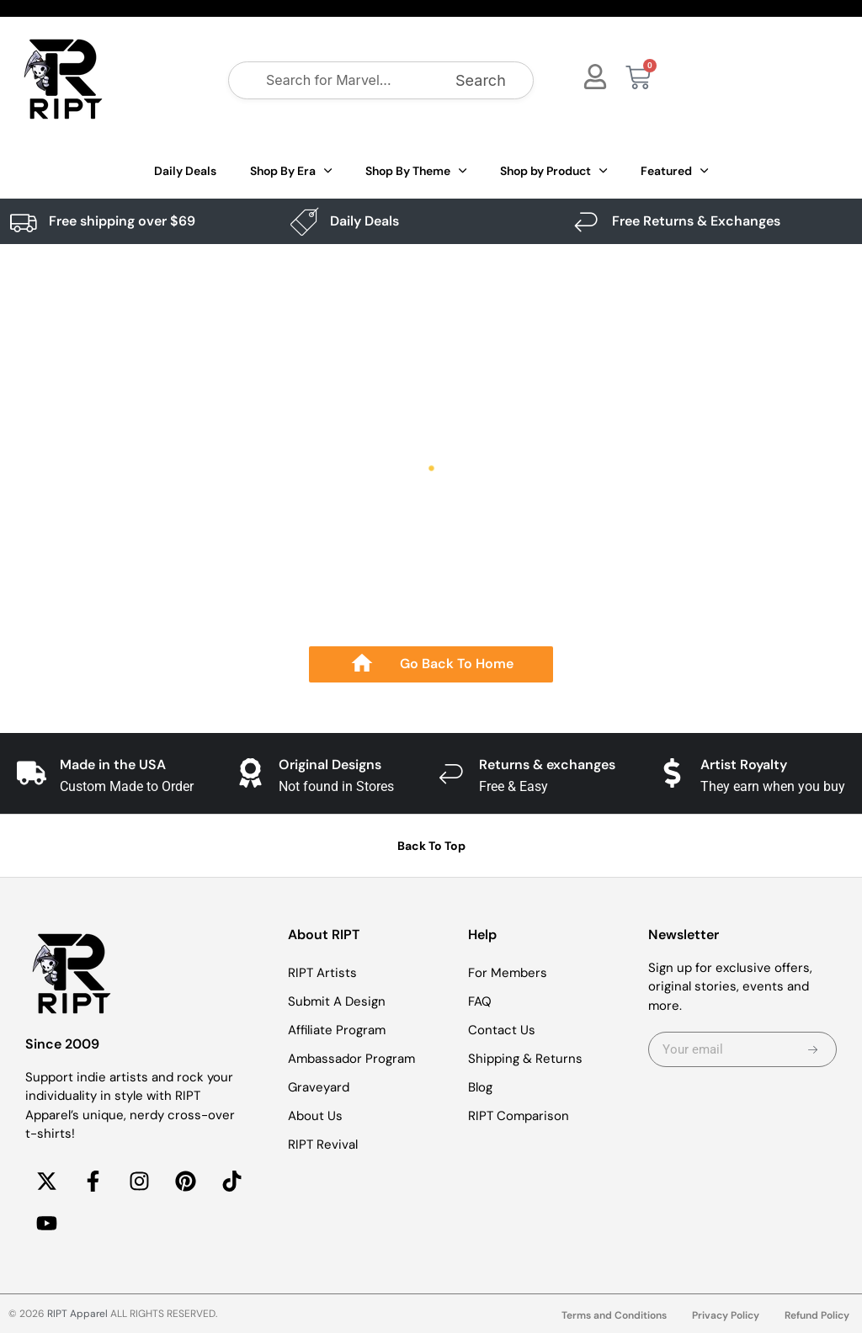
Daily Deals (185, 170)
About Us (315, 1115)
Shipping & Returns (525, 1058)
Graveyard (318, 1087)
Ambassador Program (351, 1058)
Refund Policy (817, 1315)
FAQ (480, 1001)
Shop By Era (291, 171)
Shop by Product (553, 171)
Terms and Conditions (614, 1315)
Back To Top (431, 845)
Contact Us (501, 1030)
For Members (507, 972)
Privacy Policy (725, 1315)
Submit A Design (337, 1001)
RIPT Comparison (518, 1115)
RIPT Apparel (77, 1313)
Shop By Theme (415, 171)
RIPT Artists (322, 972)
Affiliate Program (337, 1030)
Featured (674, 171)
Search (480, 80)
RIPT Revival (323, 1144)
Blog (480, 1087)
